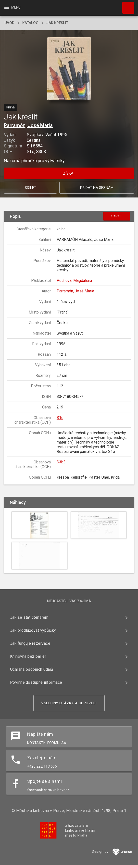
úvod (9, 23)
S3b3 (61, 462)
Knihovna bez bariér (28, 656)
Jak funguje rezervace (30, 643)
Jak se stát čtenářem (29, 617)
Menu (12, 7)
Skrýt (116, 216)
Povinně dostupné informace (36, 682)
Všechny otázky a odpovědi (69, 703)
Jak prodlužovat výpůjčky (33, 630)
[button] (69, 69)
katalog (30, 23)
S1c (60, 417)
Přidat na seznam (96, 187)
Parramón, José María (28, 125)
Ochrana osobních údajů (31, 669)
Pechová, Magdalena (74, 280)
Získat (69, 173)
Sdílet (30, 187)
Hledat (126, 5)
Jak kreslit (57, 23)
